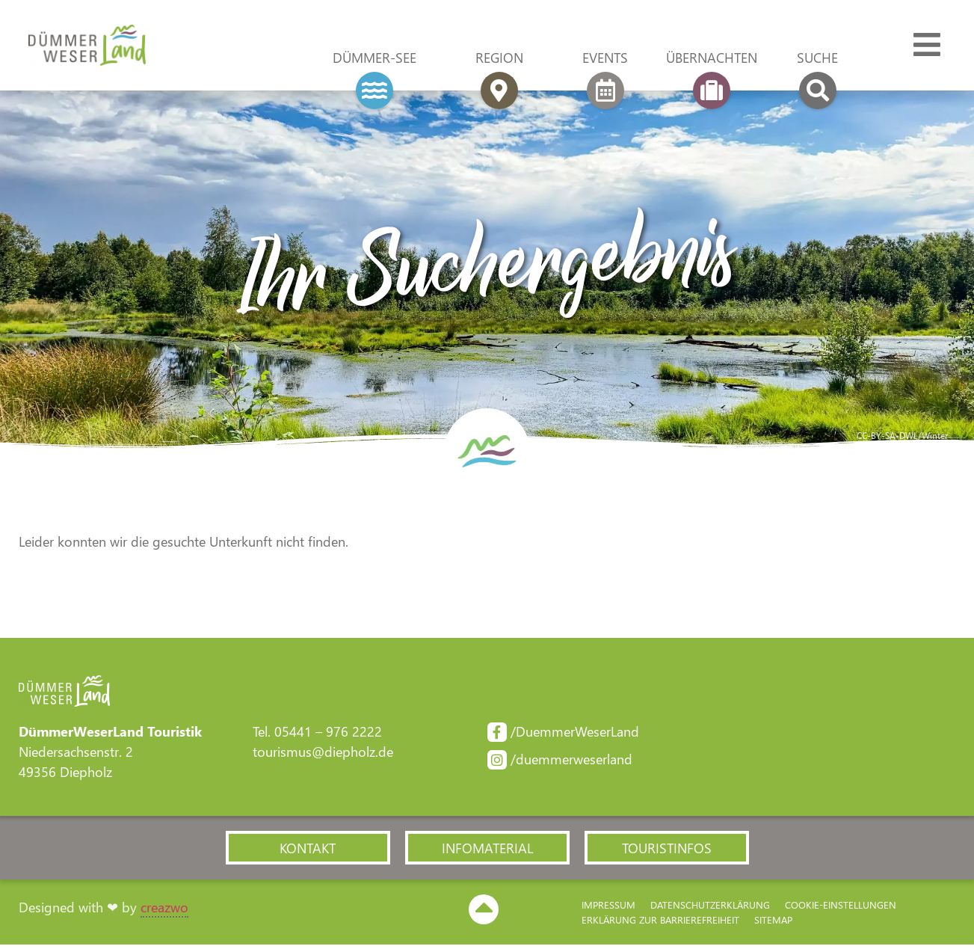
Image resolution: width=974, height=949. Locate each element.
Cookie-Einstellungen (840, 908)
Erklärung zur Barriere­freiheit (660, 923)
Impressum (608, 908)
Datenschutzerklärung (710, 908)
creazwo (164, 911)
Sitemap (773, 923)
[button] (308, 851)
